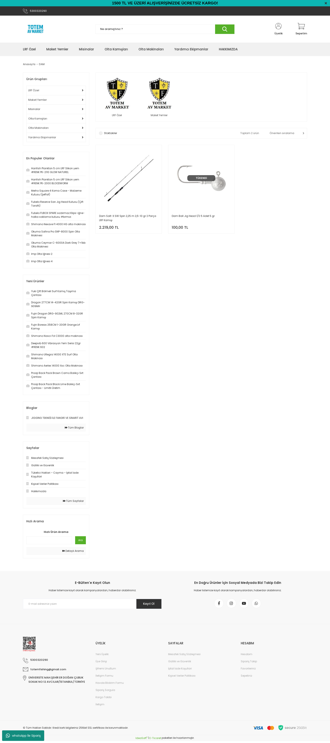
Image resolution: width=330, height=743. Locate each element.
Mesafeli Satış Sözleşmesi (184, 656)
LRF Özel (33, 91)
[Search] (165, 30)
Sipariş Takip (249, 663)
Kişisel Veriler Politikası (182, 678)
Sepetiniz (246, 678)
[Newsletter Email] (92, 604)
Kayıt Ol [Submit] (148, 605)
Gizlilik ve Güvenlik (179, 663)
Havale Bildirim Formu (110, 685)
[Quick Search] (49, 541)
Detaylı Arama (73, 552)
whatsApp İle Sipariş (23, 735)
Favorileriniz (248, 670)
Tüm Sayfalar (73, 502)
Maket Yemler (37, 101)
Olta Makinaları (38, 129)
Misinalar (34, 110)
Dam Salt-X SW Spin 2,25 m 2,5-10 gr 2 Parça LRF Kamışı (127, 219)
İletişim (100, 706)
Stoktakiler (110, 134)
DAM (42, 65)
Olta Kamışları (37, 119)
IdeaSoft (141, 740)
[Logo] (35, 29)
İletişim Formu (104, 678)
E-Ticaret (155, 740)
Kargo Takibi (104, 699)
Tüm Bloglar (74, 428)
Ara (80, 541)
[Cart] (301, 30)
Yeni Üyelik (102, 656)
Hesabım (246, 656)
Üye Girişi (101, 663)
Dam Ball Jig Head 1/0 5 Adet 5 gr (193, 217)
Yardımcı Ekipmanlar (42, 138)
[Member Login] (278, 30)
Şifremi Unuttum (106, 670)
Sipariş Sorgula (105, 692)
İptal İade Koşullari (180, 670)
